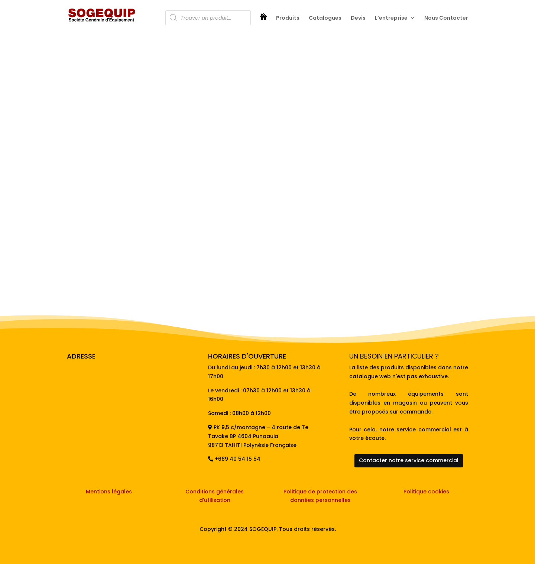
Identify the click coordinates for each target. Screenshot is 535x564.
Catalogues (325, 18)
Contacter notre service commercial (408, 460)
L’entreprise (391, 18)
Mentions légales (109, 491)
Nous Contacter (446, 18)
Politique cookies (426, 491)
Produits (287, 18)
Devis (358, 18)
